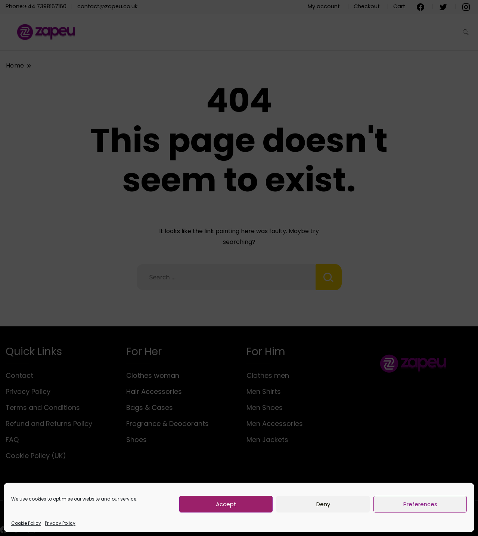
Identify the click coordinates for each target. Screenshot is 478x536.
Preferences (420, 504)
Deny (323, 504)
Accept (226, 504)
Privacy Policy (60, 523)
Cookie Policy (26, 523)
